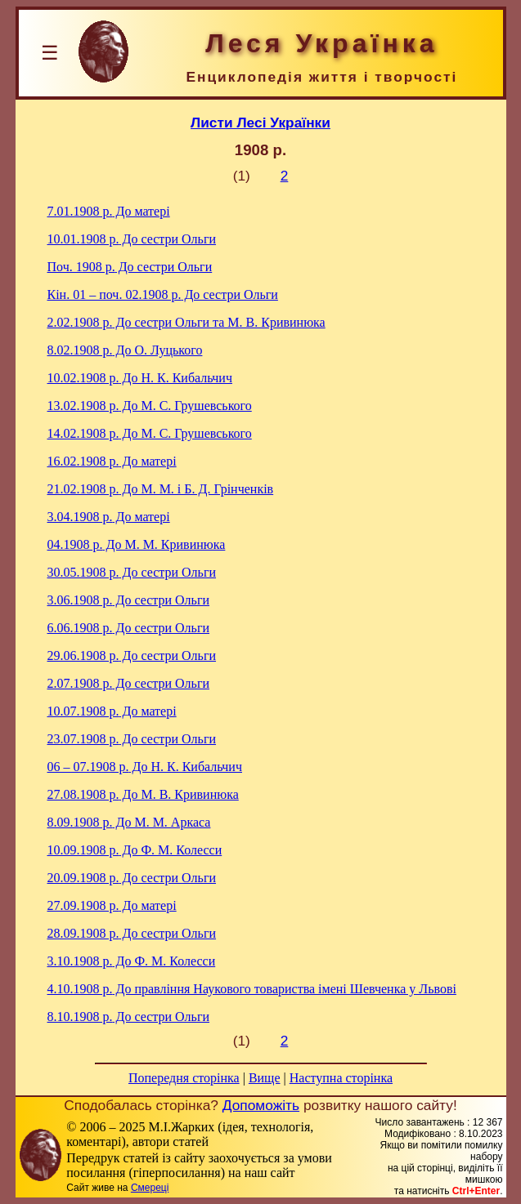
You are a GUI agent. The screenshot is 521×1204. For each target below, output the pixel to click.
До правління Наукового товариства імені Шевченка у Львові (251, 989)
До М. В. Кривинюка (143, 794)
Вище (265, 1078)
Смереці (149, 1187)
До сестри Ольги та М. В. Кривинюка (186, 322)
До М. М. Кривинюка (136, 544)
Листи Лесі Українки (260, 122)
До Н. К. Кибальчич (139, 378)
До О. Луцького (125, 350)
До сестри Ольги (132, 239)
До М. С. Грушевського (149, 405)
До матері (108, 211)
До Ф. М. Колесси (134, 850)
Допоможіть (260, 1105)
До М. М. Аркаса (129, 822)
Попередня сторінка (184, 1078)
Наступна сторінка (341, 1078)
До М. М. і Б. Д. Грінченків (160, 489)
